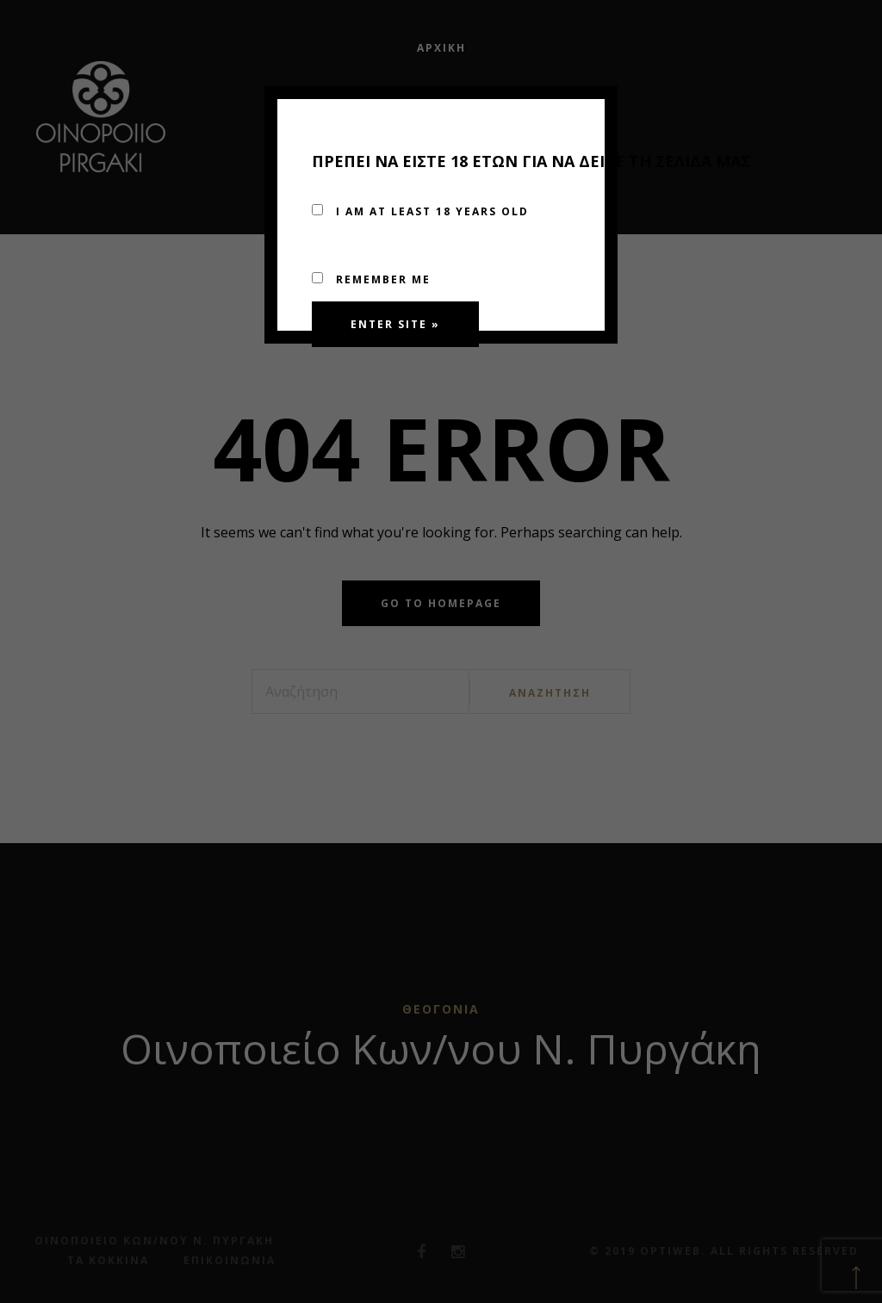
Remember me (371, 279)
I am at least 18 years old (420, 211)
